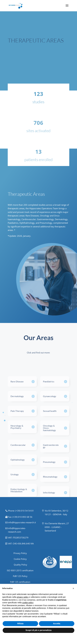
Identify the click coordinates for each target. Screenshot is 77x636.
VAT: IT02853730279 (18, 537)
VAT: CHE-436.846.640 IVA (21, 543)
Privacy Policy (20, 553)
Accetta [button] (56, 623)
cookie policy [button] (27, 602)
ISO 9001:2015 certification (20, 570)
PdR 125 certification (20, 581)
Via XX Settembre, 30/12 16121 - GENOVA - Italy (56, 512)
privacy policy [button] (23, 597)
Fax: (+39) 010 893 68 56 (20, 516)
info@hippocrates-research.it (22, 522)
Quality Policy (20, 564)
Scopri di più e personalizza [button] (38, 630)
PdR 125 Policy (20, 576)
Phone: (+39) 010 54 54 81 (21, 510)
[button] (73, 588)
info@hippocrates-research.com (17, 530)
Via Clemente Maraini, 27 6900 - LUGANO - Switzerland (57, 527)
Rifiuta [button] (20, 623)
